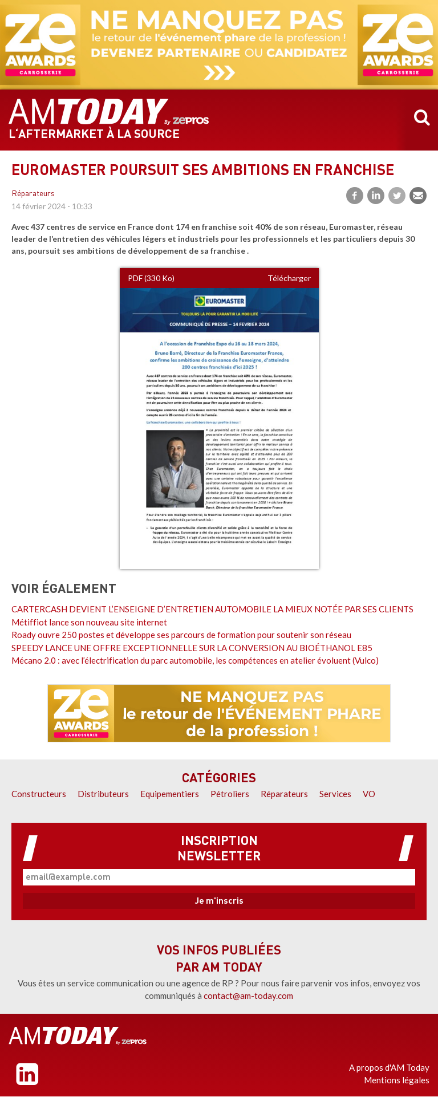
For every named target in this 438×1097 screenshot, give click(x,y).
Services (335, 794)
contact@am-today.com (248, 995)
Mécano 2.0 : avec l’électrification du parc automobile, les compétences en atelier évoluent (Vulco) (195, 660)
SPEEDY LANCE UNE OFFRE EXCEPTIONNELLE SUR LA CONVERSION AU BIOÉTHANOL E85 (191, 648)
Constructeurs (38, 794)
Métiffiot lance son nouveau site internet (89, 622)
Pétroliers (229, 794)
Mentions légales (396, 1080)
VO (369, 794)
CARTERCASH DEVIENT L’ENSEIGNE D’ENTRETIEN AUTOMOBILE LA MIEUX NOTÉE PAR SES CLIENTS (212, 609)
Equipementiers (169, 794)
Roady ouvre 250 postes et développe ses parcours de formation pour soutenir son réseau (181, 634)
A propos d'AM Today (389, 1067)
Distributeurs (103, 794)
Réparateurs (33, 194)
